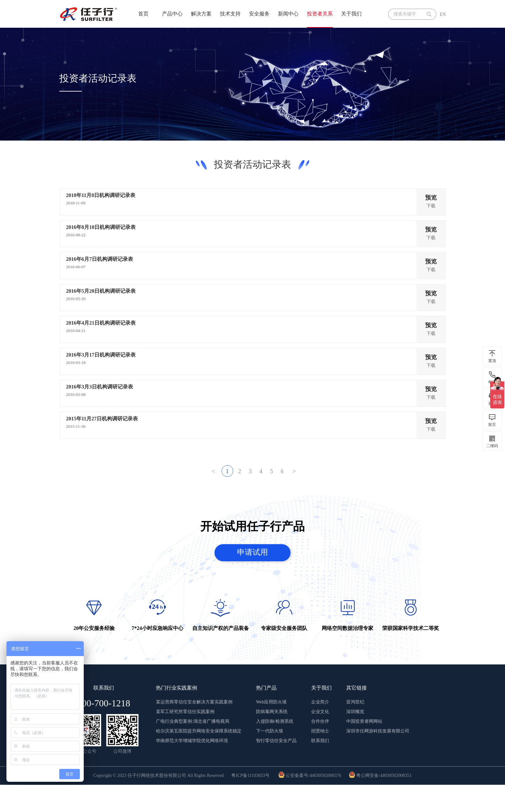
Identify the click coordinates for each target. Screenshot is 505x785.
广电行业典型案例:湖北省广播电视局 (192, 721)
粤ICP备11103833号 (250, 775)
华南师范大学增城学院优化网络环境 (192, 741)
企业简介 (320, 702)
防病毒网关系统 (272, 712)
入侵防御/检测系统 (274, 721)
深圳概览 (355, 712)
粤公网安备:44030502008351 (380, 775)
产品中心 (172, 13)
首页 (143, 13)
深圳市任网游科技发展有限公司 (377, 731)
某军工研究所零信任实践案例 (185, 712)
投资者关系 (320, 13)
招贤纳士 (320, 731)
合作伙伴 (320, 721)
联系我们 (320, 741)
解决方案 (201, 13)
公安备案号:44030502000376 (309, 775)
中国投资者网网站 (364, 721)
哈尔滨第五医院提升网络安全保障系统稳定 (199, 731)
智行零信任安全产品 (276, 741)
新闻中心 (288, 13)
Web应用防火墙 (271, 702)
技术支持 (230, 13)
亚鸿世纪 (355, 702)
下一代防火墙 (269, 731)
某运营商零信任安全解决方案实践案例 (194, 702)
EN (443, 14)
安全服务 (259, 13)
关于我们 (351, 13)
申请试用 (252, 552)
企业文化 (320, 712)
